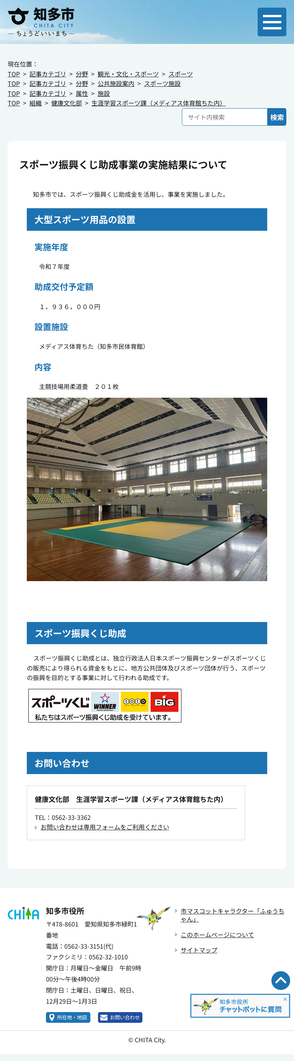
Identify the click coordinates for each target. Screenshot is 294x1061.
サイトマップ (199, 949)
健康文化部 (66, 102)
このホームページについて (217, 934)
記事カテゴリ (47, 73)
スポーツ (180, 73)
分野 (82, 73)
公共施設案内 (116, 83)
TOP (14, 73)
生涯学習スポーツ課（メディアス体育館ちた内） (158, 102)
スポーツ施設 (162, 83)
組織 (35, 102)
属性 (82, 93)
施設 (104, 93)
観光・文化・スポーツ (128, 73)
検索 (277, 117)
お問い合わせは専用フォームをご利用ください (105, 826)
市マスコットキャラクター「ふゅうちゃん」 (232, 914)
